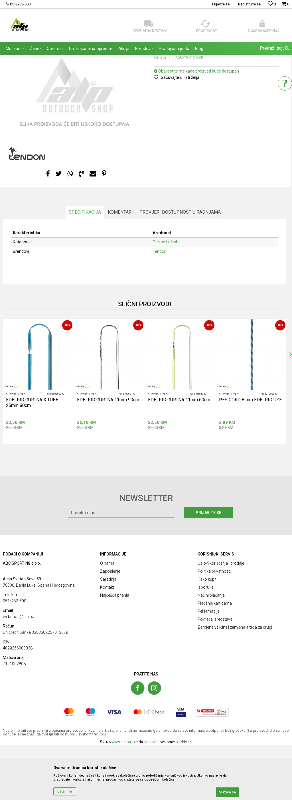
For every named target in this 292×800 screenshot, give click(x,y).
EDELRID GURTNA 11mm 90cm (108, 454)
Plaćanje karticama (215, 658)
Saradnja (108, 634)
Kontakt (107, 642)
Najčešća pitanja (114, 650)
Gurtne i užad (82, 59)
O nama (107, 618)
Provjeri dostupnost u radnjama (180, 267)
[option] (74, 149)
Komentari (120, 267)
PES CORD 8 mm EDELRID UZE (250, 454)
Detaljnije (64, 791)
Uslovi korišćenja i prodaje (221, 618)
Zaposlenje (110, 626)
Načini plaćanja (211, 650)
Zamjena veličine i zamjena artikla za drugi (235, 682)
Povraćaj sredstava (215, 674)
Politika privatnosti (214, 626)
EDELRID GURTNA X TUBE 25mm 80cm (32, 457)
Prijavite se (208, 567)
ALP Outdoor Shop (17, 59)
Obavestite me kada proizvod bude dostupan (196, 126)
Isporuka (206, 642)
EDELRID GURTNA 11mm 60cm (179, 454)
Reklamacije (208, 666)
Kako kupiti (207, 634)
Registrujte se (249, 4)
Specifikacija (85, 267)
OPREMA (61, 59)
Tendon (160, 306)
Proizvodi (42, 59)
